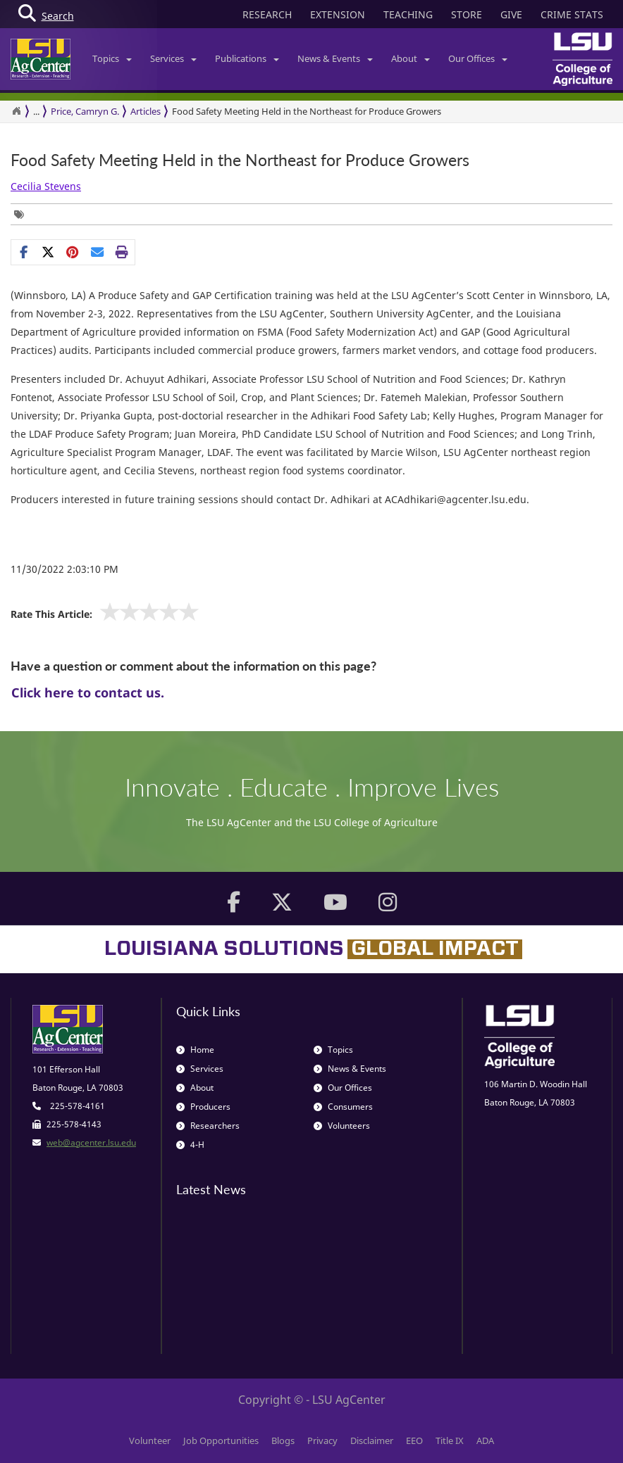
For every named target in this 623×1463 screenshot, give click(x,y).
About (410, 58)
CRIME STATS (572, 14)
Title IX (450, 1440)
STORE (466, 14)
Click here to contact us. (87, 692)
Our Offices (477, 58)
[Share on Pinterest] (73, 252)
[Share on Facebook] (23, 252)
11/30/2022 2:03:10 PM (64, 569)
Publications (247, 58)
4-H (190, 1145)
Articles (145, 111)
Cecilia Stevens (46, 186)
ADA (485, 1440)
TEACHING (408, 14)
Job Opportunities (221, 1440)
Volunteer (150, 1440)
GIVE (511, 14)
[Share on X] (48, 252)
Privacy (322, 1440)
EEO (414, 1440)
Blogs (283, 1440)
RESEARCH (267, 14)
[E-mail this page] (97, 252)
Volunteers (342, 1126)
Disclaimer (371, 1440)
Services (173, 58)
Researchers (208, 1126)
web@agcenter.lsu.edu (91, 1142)
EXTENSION (337, 14)
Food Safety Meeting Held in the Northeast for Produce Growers (306, 111)
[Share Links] (73, 252)
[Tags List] (22, 214)
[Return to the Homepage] (16, 111)
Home (195, 1050)
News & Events (335, 58)
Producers (203, 1107)
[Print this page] (122, 252)
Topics (112, 58)
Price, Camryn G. (85, 111)
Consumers (343, 1107)
